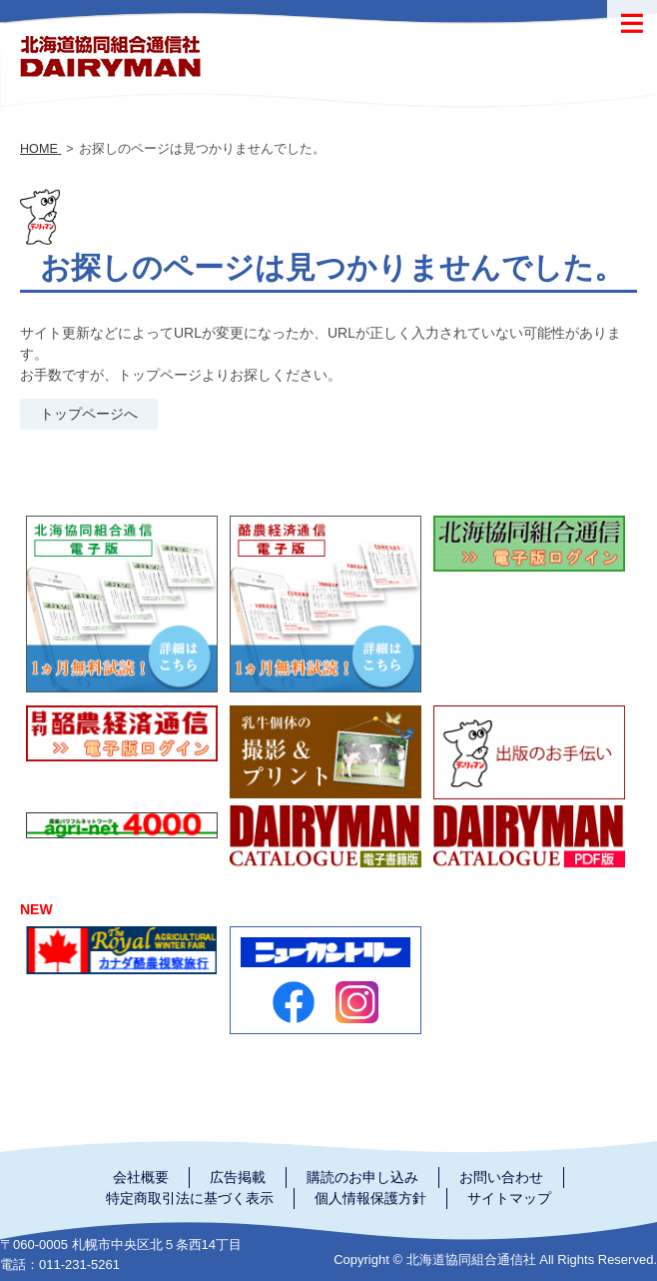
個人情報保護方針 (370, 1198)
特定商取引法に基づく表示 (190, 1198)
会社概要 (141, 1177)
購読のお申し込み (362, 1177)
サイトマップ (509, 1198)
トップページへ (89, 414)
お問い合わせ (501, 1177)
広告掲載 (238, 1177)
